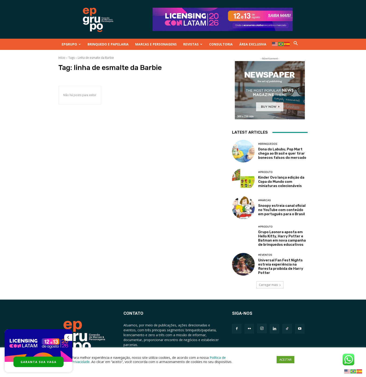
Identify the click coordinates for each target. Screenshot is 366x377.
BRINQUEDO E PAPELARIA (108, 44)
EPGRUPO (71, 44)
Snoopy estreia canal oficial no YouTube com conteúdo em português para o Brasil (282, 210)
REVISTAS (192, 44)
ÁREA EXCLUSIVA (252, 44)
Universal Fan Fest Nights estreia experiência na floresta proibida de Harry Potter (280, 266)
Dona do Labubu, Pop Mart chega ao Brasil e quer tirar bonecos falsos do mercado (282, 153)
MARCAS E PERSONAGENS (156, 44)
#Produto (265, 172)
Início (61, 58)
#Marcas (264, 200)
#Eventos (265, 255)
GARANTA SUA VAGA (38, 362)
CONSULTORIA (221, 44)
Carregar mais (270, 285)
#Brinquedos (267, 144)
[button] (295, 44)
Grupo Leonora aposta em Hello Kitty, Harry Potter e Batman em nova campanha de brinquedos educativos (282, 238)
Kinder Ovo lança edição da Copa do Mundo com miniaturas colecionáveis (281, 181)
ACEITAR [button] (285, 359)
